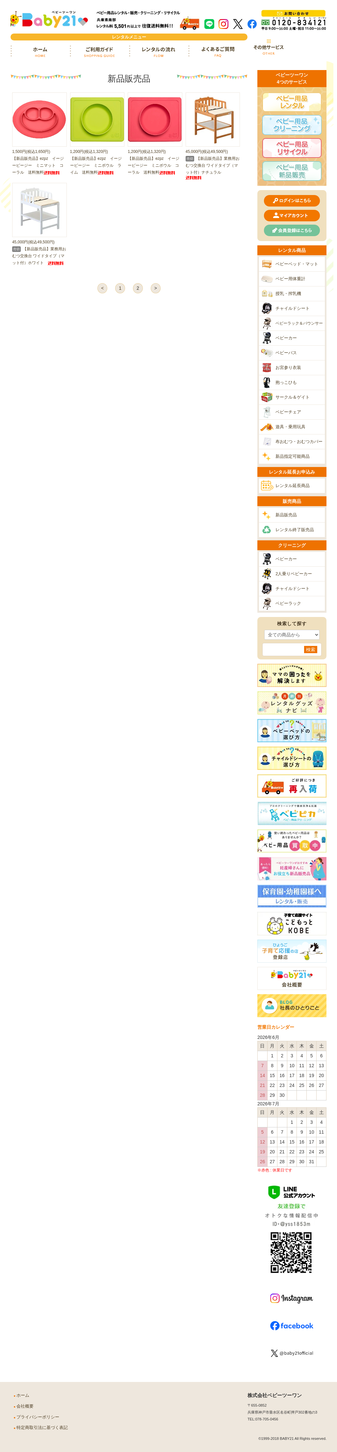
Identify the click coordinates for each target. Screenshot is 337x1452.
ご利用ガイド (99, 52)
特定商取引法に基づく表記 (42, 1427)
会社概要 (25, 1406)
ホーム (40, 52)
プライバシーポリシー (37, 1417)
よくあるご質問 (217, 52)
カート (308, 47)
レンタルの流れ (158, 52)
